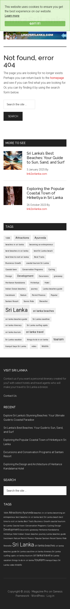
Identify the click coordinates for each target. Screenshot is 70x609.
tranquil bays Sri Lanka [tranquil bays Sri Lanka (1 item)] (15, 346)
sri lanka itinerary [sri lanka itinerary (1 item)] (13, 325)
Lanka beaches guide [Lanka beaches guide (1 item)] (52, 289)
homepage (57, 78)
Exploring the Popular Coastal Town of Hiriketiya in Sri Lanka (45, 193)
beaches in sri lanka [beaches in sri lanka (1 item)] (14, 244)
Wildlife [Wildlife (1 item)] (45, 346)
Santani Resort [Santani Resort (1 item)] (11, 301)
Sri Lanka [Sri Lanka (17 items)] (16, 310)
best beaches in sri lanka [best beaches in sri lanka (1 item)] (16, 251)
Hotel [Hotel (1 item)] (47, 283)
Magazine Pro (40, 591)
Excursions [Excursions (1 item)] (44, 276)
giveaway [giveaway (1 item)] (58, 276)
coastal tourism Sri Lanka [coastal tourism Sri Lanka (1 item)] (37, 263)
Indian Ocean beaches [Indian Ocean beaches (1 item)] (15, 289)
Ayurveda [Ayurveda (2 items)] (40, 237)
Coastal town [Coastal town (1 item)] (11, 269)
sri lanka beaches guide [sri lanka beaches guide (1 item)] (16, 319)
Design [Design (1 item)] (8, 276)
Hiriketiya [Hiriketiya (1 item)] (34, 283)
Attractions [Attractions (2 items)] (22, 237)
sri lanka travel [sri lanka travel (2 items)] (34, 331)
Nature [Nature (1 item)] (23, 295)
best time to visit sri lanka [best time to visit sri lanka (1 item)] (17, 257)
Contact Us (10, 395)
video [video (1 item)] (34, 346)
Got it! (35, 23)
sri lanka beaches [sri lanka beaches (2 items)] (43, 310)
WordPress (38, 595)
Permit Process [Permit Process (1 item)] (38, 295)
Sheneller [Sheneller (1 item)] (43, 301)
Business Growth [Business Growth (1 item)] (13, 263)
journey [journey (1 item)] (34, 289)
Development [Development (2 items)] (25, 275)
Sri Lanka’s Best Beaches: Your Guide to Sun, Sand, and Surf (46, 157)
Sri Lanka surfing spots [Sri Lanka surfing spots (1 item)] (37, 325)
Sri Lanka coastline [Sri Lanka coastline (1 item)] (41, 319)
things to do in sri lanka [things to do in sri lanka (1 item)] (37, 339)
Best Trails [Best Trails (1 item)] (39, 257)
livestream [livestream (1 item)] (10, 295)
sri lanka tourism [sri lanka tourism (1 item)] (13, 332)
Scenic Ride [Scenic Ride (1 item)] (29, 301)
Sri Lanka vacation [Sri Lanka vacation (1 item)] (13, 339)
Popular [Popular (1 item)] (54, 295)
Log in (50, 595)
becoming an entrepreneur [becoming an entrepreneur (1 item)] (41, 244)
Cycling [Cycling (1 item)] (51, 269)
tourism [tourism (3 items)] (59, 339)
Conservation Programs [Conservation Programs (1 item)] (32, 269)
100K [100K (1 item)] (7, 238)
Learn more (12, 15)
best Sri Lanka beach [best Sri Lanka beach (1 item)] (43, 251)
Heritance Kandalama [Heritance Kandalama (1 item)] (15, 283)
